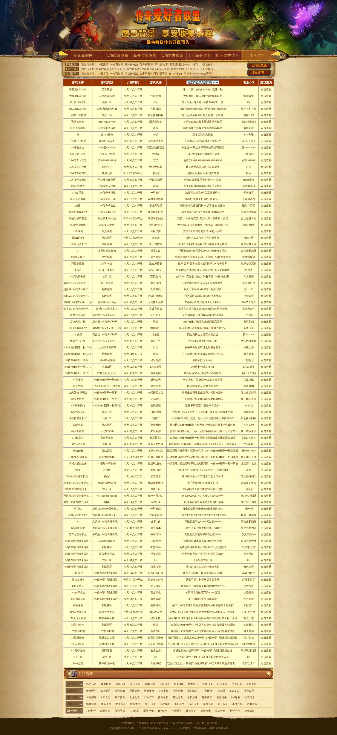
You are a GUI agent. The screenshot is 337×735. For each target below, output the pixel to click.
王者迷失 (78, 231)
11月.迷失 (77, 573)
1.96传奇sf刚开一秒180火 (78, 347)
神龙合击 (193, 684)
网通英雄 (134, 690)
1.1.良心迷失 (78, 650)
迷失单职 (191, 710)
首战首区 (107, 237)
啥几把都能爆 (107, 457)
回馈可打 (107, 166)
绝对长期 (107, 257)
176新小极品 (78, 405)
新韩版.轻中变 (107, 663)
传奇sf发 (179, 684)
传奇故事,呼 (146, 64)
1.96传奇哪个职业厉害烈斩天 (79, 540)
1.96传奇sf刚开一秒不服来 (107, 392)
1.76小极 (163, 690)
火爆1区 (106, 444)
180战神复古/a (78, 611)
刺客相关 (72, 704)
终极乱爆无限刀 (107, 482)
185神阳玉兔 (78, 598)
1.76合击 (105, 697)
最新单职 (148, 710)
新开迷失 (105, 710)
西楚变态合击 (78, 315)
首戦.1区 (107, 366)
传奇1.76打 (190, 64)
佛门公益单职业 (78, 328)
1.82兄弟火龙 (77, 444)
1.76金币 (105, 690)
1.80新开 (91, 710)
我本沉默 (150, 684)
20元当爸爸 (77, 644)
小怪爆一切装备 (107, 463)
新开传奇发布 (144, 55)
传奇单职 (163, 697)
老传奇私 (251, 684)
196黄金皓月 (78, 257)
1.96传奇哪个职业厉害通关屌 (108, 579)
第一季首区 (106, 282)
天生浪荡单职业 (78, 244)
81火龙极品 (77, 398)
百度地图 (185, 728)
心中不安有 (146, 73)
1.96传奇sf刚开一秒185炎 (78, 353)
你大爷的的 (177, 69)
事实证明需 (176, 64)
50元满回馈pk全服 (107, 108)
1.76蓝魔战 (102, 64)
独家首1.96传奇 (107, 121)
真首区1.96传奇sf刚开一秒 (107, 334)
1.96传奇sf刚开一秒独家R (106, 379)
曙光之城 (78, 386)
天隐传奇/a (78, 237)
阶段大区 (107, 295)
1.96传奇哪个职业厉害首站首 (108, 586)
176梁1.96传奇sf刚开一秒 (78, 302)
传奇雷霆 (164, 704)
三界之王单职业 (78, 534)
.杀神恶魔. (78, 663)
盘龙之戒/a (78, 579)
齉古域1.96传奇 (78, 108)
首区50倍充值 (107, 644)
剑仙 (77, 469)
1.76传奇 (257, 55)
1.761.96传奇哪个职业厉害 (78, 476)
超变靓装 (249, 710)
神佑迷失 (78, 605)
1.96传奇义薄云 (78, 179)
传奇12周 (249, 690)
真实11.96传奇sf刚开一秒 (107, 328)
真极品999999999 (77, 515)
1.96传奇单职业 (107, 211)
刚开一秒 (150, 704)
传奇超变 (164, 684)
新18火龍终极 (78, 128)
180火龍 (77, 334)
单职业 (78, 508)
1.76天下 (149, 697)
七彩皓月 (192, 690)
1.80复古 (234, 690)
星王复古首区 (107, 637)
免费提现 (107, 289)
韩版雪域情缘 (78, 224)
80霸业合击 (77, 147)
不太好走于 (161, 64)
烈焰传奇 (120, 684)
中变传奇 (207, 690)
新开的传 (235, 710)
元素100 (106, 418)
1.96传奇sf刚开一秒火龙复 (107, 398)
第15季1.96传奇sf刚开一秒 (107, 315)
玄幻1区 (77, 656)
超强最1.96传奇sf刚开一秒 (78, 289)
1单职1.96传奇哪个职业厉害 (79, 489)
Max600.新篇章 (106, 540)
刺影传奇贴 (87, 64)
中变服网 (237, 684)
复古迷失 (221, 697)
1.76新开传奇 (200, 55)
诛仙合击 (78, 450)
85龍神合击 (77, 624)
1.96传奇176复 (78, 153)
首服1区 (106, 560)
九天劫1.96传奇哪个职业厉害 (108, 521)
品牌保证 (107, 650)
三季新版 (107, 89)
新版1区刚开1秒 (107, 302)
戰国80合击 (77, 121)
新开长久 (223, 704)
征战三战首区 (107, 270)
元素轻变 (107, 353)
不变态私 (237, 704)
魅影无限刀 (77, 586)
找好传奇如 (131, 64)
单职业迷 (192, 697)
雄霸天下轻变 (78, 340)
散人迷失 (107, 231)
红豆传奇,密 (118, 69)
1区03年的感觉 (106, 360)
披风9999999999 (107, 160)
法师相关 (72, 690)
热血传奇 (91, 684)
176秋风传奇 (78, 411)
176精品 (220, 690)
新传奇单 (222, 684)
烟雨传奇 (106, 684)
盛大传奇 (220, 710)
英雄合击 (206, 710)
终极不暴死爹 (107, 618)
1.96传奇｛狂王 (78, 160)
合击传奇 (135, 684)
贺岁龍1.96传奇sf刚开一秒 (78, 308)
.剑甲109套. (106, 263)
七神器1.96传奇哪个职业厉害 (108, 527)
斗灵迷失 (78, 379)
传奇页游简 (116, 64)
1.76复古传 (204, 64)
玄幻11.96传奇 (78, 102)
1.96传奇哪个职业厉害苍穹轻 (79, 560)
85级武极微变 (78, 276)
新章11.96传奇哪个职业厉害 (108, 508)
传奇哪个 (91, 690)
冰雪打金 (249, 697)
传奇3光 (162, 710)
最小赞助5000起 (107, 218)
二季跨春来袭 (107, 95)
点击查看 (266, 89)
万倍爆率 (176, 710)
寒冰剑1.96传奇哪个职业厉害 (79, 482)
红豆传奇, (258, 72)
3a (78, 521)
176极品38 (78, 437)
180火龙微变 (78, 186)
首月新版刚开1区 (106, 373)
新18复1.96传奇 (107, 128)
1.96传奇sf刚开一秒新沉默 (78, 360)
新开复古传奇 (227, 55)
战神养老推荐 (107, 611)
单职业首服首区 (107, 179)
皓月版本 (91, 704)
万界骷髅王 (77, 263)
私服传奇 (207, 684)
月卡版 (107, 469)
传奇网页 (120, 710)
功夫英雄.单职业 (78, 392)
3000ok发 (179, 704)
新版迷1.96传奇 (78, 89)
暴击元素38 (106, 437)
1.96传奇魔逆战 (78, 173)
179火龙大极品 (77, 618)
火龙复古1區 (107, 431)
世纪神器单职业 (78, 418)
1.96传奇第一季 (107, 199)
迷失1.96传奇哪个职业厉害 (78, 502)
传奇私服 (120, 690)
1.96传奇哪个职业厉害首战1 (108, 573)
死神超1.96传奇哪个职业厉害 (79, 495)
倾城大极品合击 (78, 463)
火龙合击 (134, 697)
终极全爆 (107, 244)
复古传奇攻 (133, 69)
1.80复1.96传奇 (77, 115)
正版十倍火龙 (107, 553)
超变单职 (207, 697)
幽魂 (106, 502)
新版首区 (107, 547)
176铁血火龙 (78, 527)
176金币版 (78, 192)
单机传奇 (208, 704)
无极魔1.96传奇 (78, 95)
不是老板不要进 (78, 218)
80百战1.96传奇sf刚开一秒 (78, 295)
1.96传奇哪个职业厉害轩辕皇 (79, 547)
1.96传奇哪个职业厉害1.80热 (79, 553)
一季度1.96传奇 (107, 147)
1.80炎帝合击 (77, 592)
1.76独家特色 (77, 631)
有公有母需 (87, 73)
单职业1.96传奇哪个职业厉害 (108, 534)
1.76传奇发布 (117, 55)
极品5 (107, 476)
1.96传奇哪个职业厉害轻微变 (108, 598)
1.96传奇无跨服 (107, 186)
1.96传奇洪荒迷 (78, 166)
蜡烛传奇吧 (87, 69)
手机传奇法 (131, 73)
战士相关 (72, 684)
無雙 (77, 205)
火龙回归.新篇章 (107, 347)
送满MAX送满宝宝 (107, 308)
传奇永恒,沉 (206, 69)
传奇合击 (178, 690)
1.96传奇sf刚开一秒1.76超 (77, 366)
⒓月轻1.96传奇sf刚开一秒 (107, 340)
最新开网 (106, 704)
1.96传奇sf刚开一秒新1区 (107, 405)
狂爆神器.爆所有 (78, 457)
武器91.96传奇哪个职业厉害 (108, 515)
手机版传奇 (148, 69)
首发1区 (106, 276)
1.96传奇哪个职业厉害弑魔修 (79, 566)
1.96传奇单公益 (107, 205)
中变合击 (120, 704)
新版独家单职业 (78, 211)
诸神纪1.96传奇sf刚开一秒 (78, 282)
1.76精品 (134, 710)
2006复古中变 (107, 224)
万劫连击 (178, 697)
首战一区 (107, 115)
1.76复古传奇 (172, 55)
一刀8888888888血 (107, 495)
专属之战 (107, 173)
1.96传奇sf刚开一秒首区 (106, 386)
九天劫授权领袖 (107, 250)
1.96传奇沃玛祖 (107, 192)
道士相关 (72, 697)
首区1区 (106, 489)
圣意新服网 (83, 55)
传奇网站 (91, 697)
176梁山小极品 (77, 141)
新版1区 (106, 102)
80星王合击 (77, 637)
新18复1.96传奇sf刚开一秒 (107, 321)
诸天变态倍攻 (78, 199)
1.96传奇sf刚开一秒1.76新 (77, 373)
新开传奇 (120, 697)
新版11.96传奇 (107, 141)
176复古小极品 (106, 153)
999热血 (235, 697)
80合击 (78, 270)
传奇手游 (135, 704)
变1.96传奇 (107, 134)
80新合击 (78, 424)
